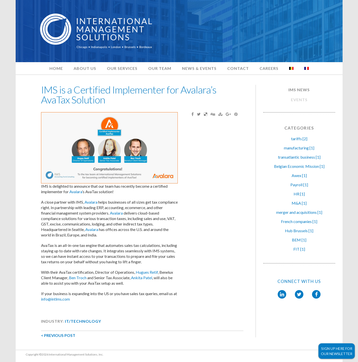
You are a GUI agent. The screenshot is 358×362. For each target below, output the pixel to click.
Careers (269, 68)
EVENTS (299, 99)
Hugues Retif (147, 272)
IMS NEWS (299, 89)
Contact (238, 68)
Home (56, 68)
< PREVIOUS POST (58, 335)
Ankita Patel (141, 277)
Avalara (75, 191)
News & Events (199, 68)
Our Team (159, 68)
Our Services (122, 68)
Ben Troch (78, 277)
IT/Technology (83, 321)
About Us (85, 68)
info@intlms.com (55, 299)
